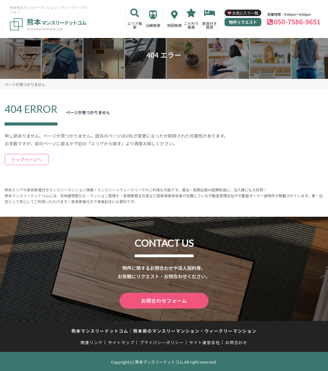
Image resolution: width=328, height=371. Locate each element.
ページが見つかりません (25, 84)
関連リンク (92, 341)
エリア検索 (134, 25)
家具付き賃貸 (209, 25)
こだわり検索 (191, 25)
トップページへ (26, 159)
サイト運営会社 (204, 341)
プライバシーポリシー (162, 341)
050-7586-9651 (297, 21)
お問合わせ (236, 341)
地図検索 (174, 25)
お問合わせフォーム (164, 300)
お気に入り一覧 (245, 12)
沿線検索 (152, 25)
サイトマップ (121, 341)
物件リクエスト (243, 22)
